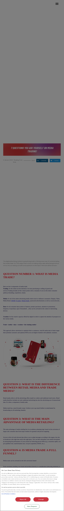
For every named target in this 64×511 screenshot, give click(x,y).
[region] (32, 489)
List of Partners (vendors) (8, 493)
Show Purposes (32, 506)
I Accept (41, 499)
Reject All (23, 499)
